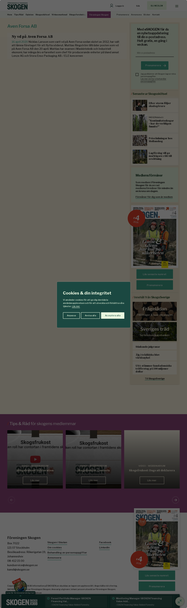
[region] (93, 304)
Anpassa (71, 315)
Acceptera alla (112, 315)
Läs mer (76, 306)
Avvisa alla (90, 315)
